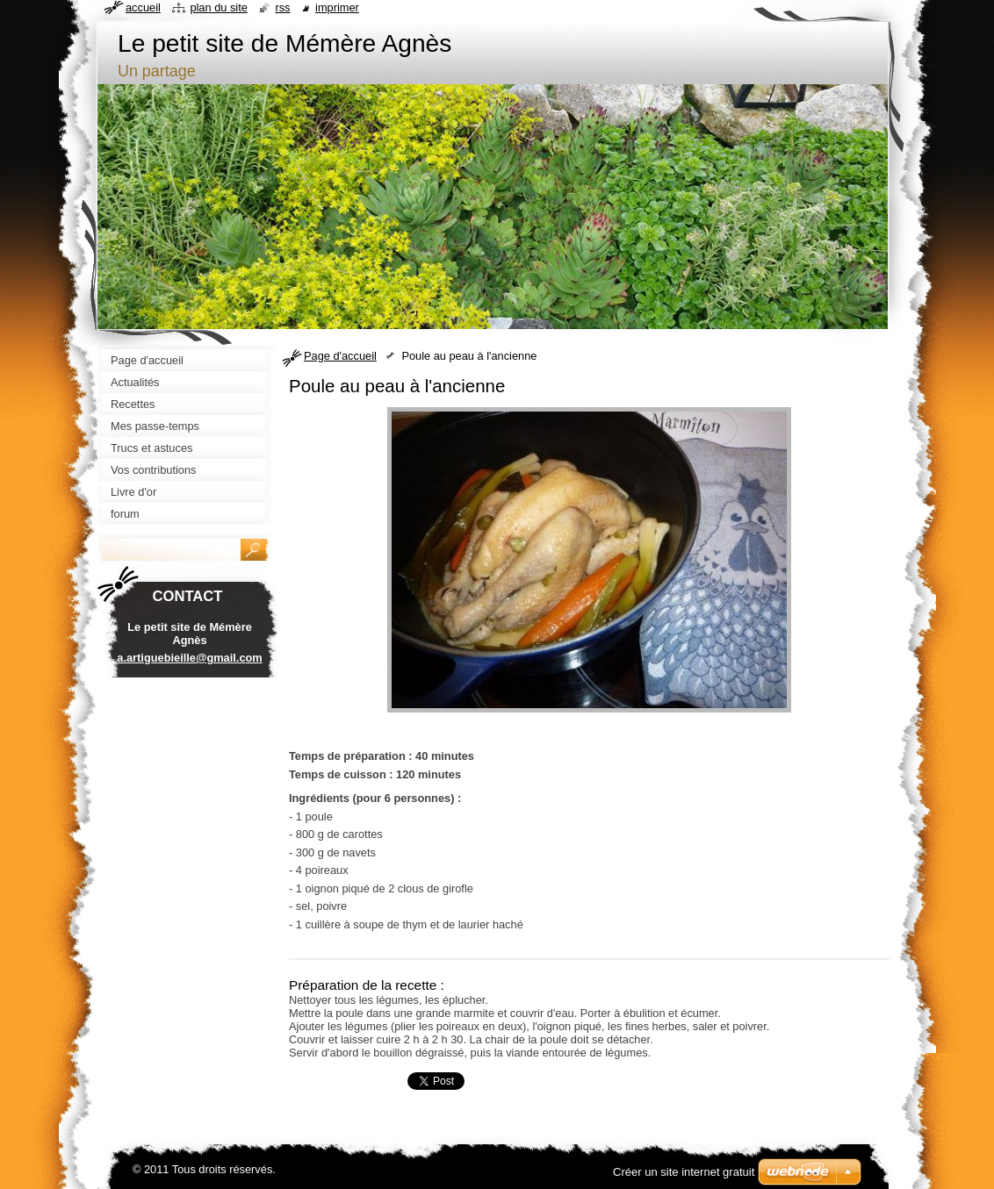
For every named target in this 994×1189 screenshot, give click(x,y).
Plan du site (218, 7)
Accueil (143, 7)
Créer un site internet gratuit (683, 1171)
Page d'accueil (340, 355)
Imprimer (337, 7)
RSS (282, 7)
